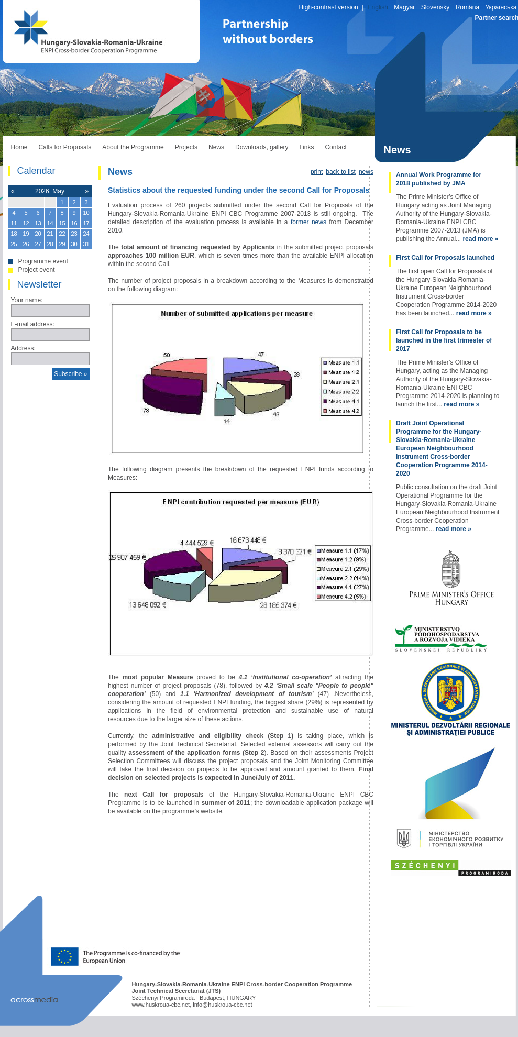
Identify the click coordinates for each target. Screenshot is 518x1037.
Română (467, 7)
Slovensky (435, 7)
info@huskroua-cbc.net (222, 1004)
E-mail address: (32, 324)
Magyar (404, 7)
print (317, 171)
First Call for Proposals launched (445, 257)
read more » (480, 238)
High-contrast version (328, 7)
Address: (23, 348)
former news (310, 222)
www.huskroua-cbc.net (161, 1004)
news (366, 171)
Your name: (27, 300)
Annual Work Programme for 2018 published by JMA (438, 179)
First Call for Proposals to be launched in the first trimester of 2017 (444, 340)
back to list (341, 171)
